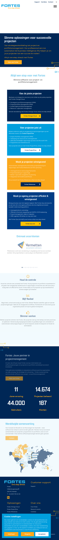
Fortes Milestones (32, 184)
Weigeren (27, 534)
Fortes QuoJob (33, 224)
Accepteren (41, 534)
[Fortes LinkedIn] (8, 497)
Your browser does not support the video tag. (29, 21)
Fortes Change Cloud (32, 116)
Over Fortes (34, 507)
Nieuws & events (36, 509)
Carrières (44, 2)
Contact (50, 2)
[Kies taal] (56, 2)
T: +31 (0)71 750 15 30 (13, 494)
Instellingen (11, 534)
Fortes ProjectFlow (32, 150)
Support (37, 2)
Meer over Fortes (13, 62)
